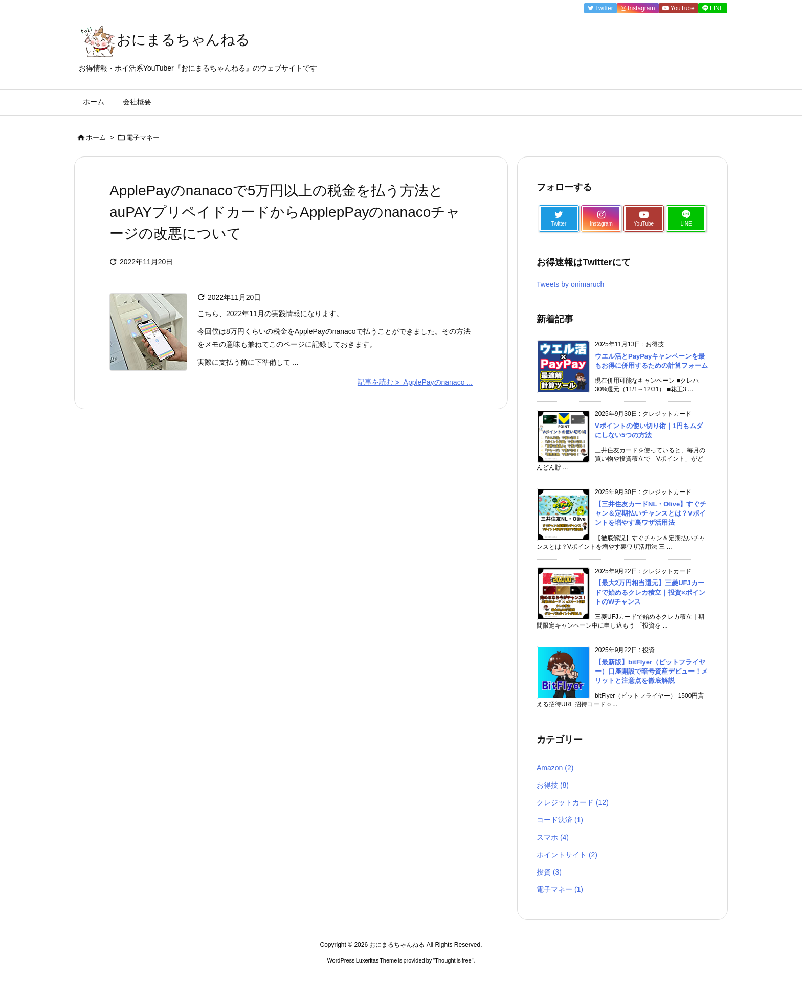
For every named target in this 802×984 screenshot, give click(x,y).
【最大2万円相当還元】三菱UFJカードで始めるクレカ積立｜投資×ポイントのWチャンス (650, 592)
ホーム (96, 137)
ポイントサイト (567, 855)
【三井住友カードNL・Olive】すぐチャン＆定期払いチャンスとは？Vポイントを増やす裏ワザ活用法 (650, 513)
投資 (549, 872)
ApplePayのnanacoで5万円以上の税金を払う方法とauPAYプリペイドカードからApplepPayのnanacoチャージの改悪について (284, 212)
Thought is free (453, 960)
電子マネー (560, 889)
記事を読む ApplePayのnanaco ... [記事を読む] (415, 382)
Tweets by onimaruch (570, 284)
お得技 (553, 785)
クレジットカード (573, 802)
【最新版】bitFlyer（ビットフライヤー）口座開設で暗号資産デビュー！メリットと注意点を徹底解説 (651, 671)
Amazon (555, 768)
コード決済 (560, 820)
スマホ (553, 837)
